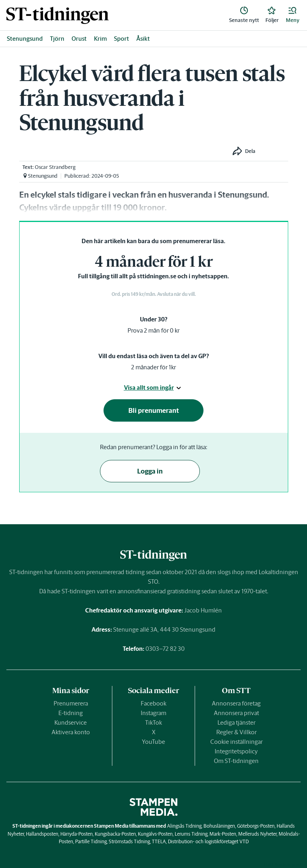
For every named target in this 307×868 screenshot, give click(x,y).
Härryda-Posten (76, 834)
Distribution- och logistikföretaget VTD (208, 841)
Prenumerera (71, 703)
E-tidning (70, 713)
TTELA (159, 841)
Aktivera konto (71, 732)
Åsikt (143, 38)
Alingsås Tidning (184, 826)
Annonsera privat (236, 713)
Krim (100, 38)
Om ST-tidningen (236, 761)
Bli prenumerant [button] (153, 410)
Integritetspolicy (236, 751)
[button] (293, 15)
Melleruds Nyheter (257, 834)
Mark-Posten (222, 834)
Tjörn (57, 38)
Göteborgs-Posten (256, 826)
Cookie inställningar (236, 741)
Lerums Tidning (191, 834)
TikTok (153, 722)
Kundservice (70, 722)
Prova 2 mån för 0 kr (153, 330)
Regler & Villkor (236, 732)
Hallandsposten (42, 834)
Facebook (153, 703)
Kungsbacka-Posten (115, 834)
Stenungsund (25, 38)
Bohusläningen (219, 826)
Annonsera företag (236, 703)
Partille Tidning (91, 841)
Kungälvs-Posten (155, 834)
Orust (79, 38)
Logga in (150, 471)
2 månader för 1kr (153, 367)
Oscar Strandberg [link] (55, 167)
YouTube (153, 741)
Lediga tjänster (236, 722)
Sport (121, 38)
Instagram (153, 713)
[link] (57, 15)
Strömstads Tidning (129, 841)
